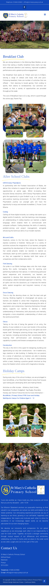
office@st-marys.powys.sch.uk (33, 2)
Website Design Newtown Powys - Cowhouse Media (19, 582)
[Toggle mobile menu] (45, 14)
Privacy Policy (37, 580)
